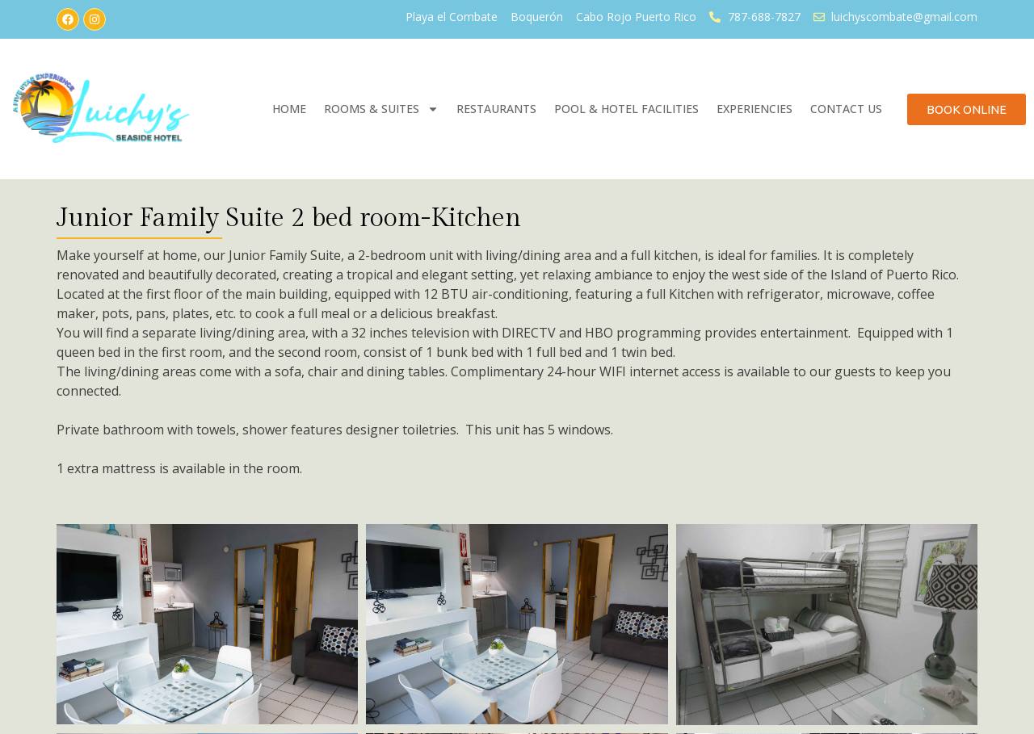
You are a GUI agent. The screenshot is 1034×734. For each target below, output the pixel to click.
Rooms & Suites (381, 109)
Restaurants (496, 108)
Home (289, 108)
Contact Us (846, 108)
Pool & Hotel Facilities (626, 108)
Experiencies (754, 108)
